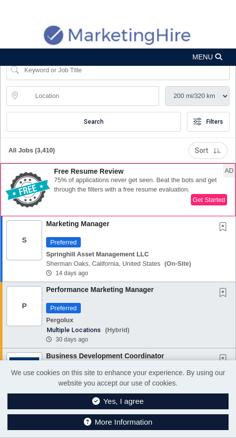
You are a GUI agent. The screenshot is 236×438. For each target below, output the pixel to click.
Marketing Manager (78, 224)
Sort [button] (208, 150)
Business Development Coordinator (105, 356)
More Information (118, 422)
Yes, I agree (118, 401)
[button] (118, 57)
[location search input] (89, 96)
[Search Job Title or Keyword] (125, 70)
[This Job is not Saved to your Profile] (225, 227)
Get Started (209, 199)
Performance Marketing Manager (100, 289)
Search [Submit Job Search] (94, 121)
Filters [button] (208, 122)
